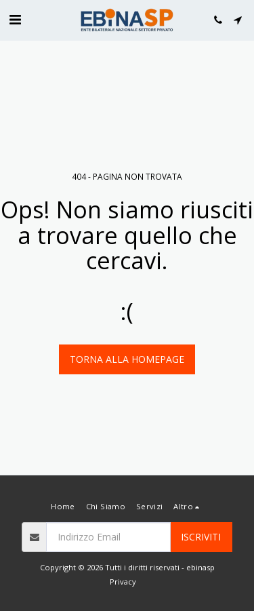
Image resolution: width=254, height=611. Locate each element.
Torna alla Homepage (127, 359)
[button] (14, 19)
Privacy (123, 581)
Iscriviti (201, 536)
